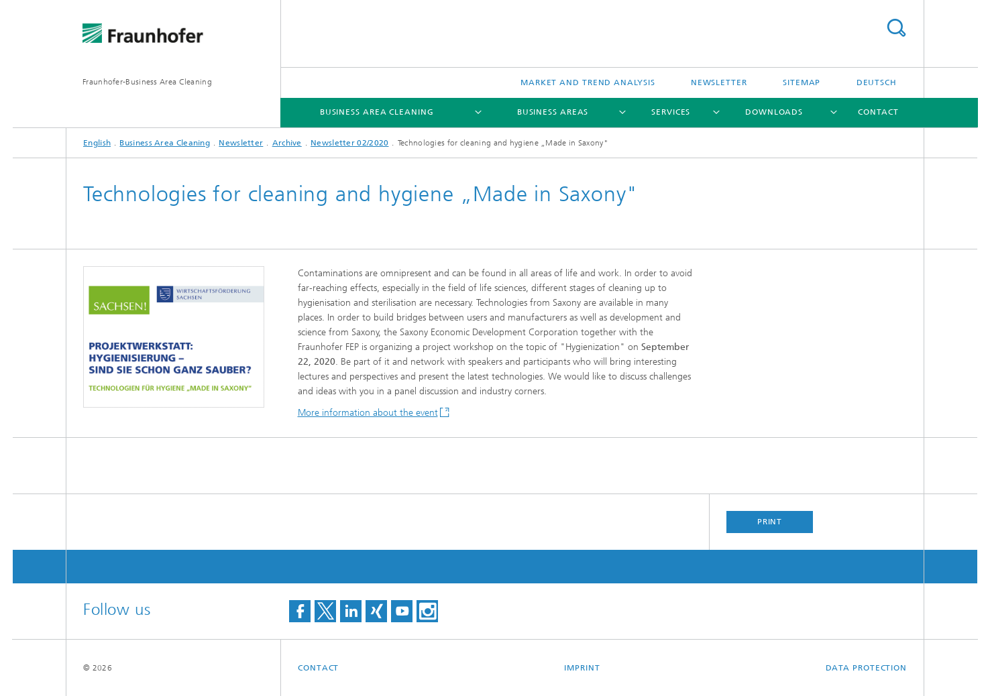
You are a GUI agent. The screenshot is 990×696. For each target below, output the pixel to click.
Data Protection (867, 668)
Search (896, 28)
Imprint (582, 668)
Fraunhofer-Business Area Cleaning (147, 81)
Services (670, 112)
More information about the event (368, 412)
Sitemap (801, 82)
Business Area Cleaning (377, 112)
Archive (287, 143)
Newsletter (719, 82)
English (97, 143)
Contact (878, 112)
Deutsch (877, 82)
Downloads (774, 112)
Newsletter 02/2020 (349, 143)
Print (770, 521)
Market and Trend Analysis (587, 82)
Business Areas (553, 112)
